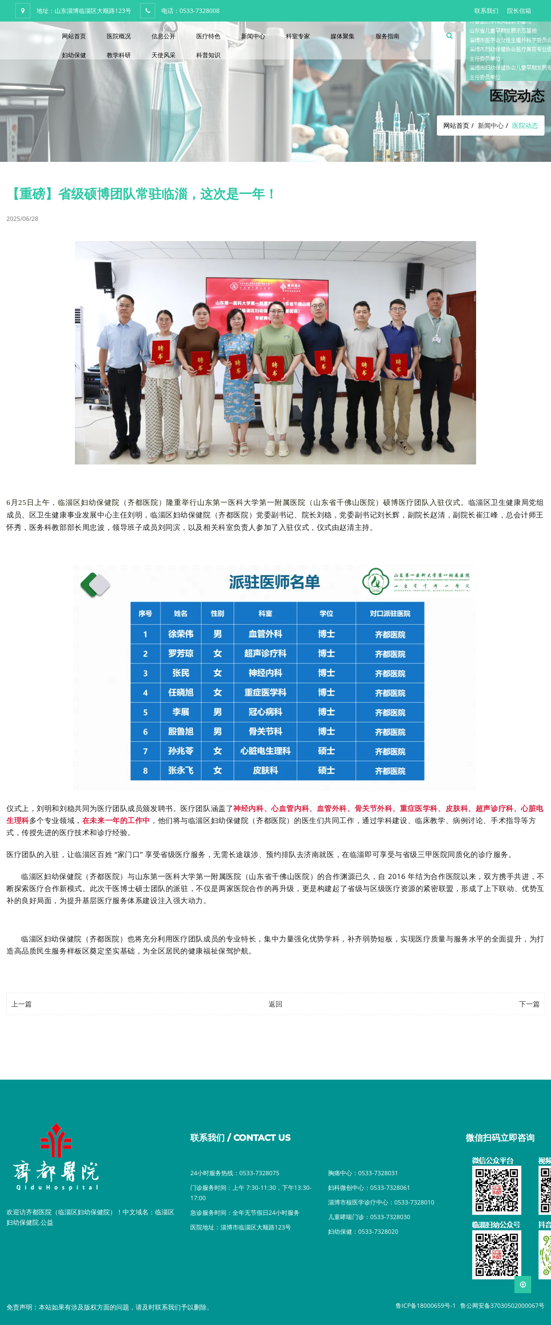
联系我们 (486, 10)
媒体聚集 (343, 36)
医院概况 (119, 36)
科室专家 (298, 36)
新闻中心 (253, 36)
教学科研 (119, 55)
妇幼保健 (74, 55)
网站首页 (74, 36)
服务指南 (387, 36)
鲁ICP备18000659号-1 (426, 1305)
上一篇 (21, 1004)
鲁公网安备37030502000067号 (502, 1305)
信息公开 (164, 36)
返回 (275, 1004)
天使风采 (164, 55)
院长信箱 (519, 10)
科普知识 (208, 55)
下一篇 (529, 1004)
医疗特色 (208, 36)
